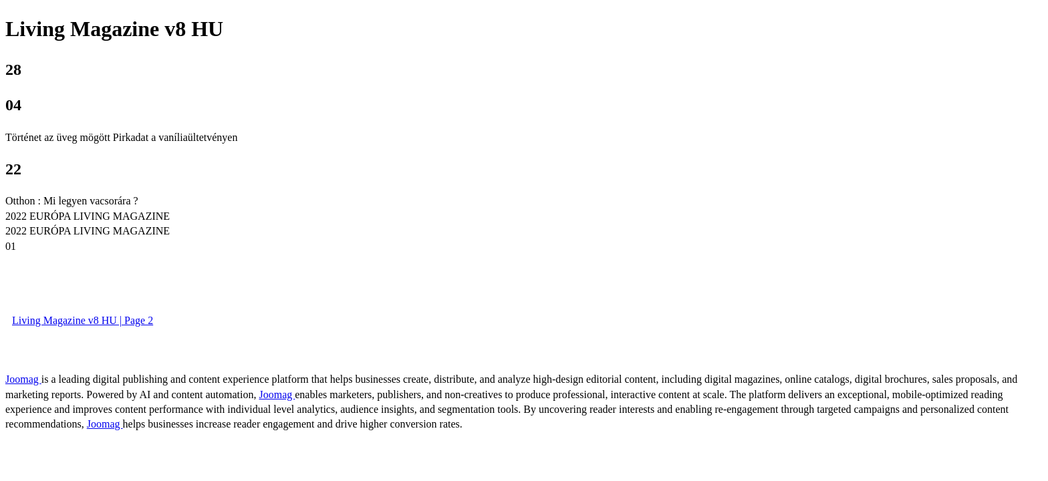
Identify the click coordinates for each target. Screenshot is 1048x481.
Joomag (23, 379)
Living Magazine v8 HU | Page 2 (82, 320)
